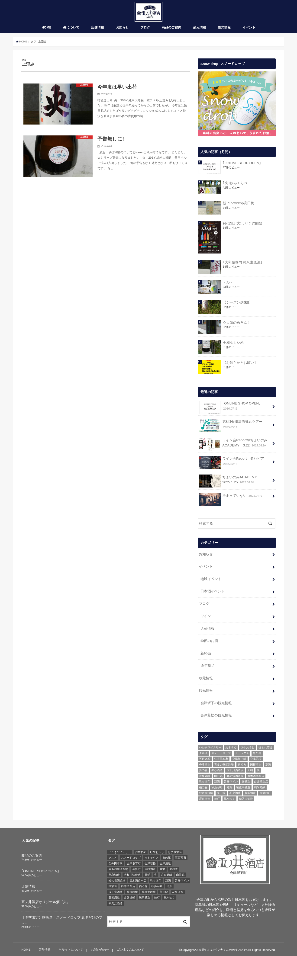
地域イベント (210, 579)
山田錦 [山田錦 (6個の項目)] (218, 774)
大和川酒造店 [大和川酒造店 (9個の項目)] (235, 769)
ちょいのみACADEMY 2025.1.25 (229, 481)
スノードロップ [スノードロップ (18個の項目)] (221, 752)
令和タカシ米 (233, 344)
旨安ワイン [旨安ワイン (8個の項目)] (231, 780)
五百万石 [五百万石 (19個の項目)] (204, 757)
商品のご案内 (171, 28)
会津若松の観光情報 (216, 714)
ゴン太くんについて (130, 948)
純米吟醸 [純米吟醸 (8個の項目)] (259, 786)
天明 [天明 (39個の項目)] (250, 769)
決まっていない (231, 498)
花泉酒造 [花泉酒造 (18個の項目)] (235, 791)
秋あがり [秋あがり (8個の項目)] (217, 786)
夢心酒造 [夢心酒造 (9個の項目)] (217, 769)
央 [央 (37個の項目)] (258, 769)
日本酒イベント (212, 591)
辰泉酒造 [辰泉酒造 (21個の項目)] (204, 797)
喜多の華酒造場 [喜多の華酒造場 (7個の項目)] (224, 763)
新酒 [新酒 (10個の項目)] (217, 780)
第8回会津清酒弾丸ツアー (230, 426)
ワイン (205, 616)
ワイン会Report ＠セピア (231, 463)
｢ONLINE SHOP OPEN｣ (241, 164)
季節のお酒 (209, 640)
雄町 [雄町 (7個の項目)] (217, 797)
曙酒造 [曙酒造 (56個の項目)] (246, 780)
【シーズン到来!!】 (237, 303)
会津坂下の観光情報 (216, 702)
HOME (47, 28)
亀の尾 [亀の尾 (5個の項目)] (257, 752)
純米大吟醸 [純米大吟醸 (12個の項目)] (206, 791)
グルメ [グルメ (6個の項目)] (203, 752)
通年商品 (207, 665)
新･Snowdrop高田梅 (238, 204)
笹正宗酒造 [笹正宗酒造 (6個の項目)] (243, 786)
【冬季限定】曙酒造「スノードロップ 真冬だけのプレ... (61, 918)
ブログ (145, 28)
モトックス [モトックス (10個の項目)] (242, 752)
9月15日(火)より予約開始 (242, 224)
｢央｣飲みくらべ (235, 184)
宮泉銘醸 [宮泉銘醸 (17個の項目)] (204, 774)
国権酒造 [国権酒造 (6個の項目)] (255, 763)
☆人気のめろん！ (236, 323)
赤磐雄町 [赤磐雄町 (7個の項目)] (265, 791)
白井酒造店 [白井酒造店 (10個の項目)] (261, 780)
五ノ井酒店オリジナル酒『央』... (47, 901)
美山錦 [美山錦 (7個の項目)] (221, 791)
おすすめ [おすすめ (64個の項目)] (230, 746)
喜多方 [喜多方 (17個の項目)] (242, 763)
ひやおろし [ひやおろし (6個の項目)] (248, 746)
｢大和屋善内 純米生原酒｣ (242, 263)
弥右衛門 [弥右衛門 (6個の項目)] (204, 780)
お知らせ (122, 28)
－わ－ (228, 283)
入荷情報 (207, 628)
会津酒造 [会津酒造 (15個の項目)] (204, 763)
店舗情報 (97, 28)
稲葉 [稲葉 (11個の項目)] (229, 786)
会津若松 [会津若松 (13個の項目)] (255, 757)
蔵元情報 (199, 28)
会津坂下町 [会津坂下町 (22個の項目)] (239, 757)
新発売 (205, 653)
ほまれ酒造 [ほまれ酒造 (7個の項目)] (265, 746)
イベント (248, 28)
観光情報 (224, 28)
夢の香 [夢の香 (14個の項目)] (203, 769)
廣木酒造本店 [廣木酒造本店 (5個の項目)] (255, 774)
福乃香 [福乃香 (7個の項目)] (203, 786)
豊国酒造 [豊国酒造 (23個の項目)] (250, 791)
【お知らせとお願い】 (240, 364)
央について (71, 28)
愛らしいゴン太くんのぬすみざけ (224, 948)
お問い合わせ (99, 948)
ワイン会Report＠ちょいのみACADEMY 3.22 (233, 445)
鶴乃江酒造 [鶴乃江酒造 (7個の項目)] (246, 797)
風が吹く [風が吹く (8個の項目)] (229, 797)
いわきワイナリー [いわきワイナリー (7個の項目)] (210, 746)
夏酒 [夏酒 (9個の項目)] (268, 763)
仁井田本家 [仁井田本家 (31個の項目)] (221, 757)
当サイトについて (70, 948)
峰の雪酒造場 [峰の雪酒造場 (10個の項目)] (235, 774)
